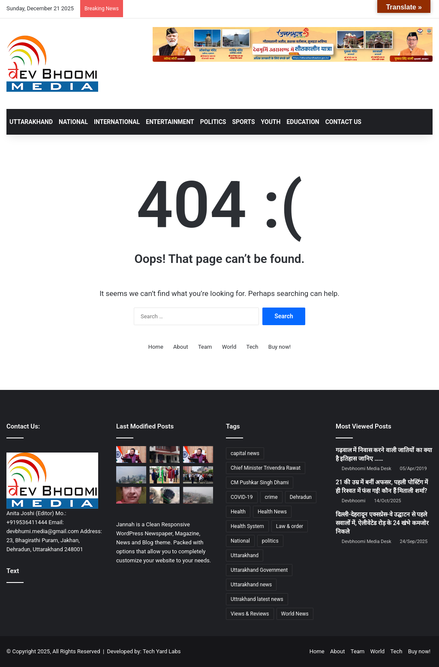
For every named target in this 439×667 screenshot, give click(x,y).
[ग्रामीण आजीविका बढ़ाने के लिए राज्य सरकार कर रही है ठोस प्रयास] (198, 454)
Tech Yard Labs (162, 651)
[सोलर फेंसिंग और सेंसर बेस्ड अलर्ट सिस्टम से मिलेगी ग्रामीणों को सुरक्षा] (131, 454)
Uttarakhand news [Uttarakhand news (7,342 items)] (251, 585)
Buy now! (279, 347)
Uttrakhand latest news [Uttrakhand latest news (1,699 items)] (257, 599)
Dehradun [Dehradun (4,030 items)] (301, 497)
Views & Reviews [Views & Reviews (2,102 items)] (250, 614)
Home (155, 347)
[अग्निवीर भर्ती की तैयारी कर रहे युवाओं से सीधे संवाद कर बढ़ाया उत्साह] (165, 474)
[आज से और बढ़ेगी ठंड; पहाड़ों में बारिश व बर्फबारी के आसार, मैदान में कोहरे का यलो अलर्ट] (131, 474)
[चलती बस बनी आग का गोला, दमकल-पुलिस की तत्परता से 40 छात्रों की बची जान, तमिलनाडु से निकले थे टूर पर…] (165, 495)
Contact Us (343, 121)
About (180, 347)
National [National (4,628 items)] (240, 541)
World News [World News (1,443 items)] (295, 614)
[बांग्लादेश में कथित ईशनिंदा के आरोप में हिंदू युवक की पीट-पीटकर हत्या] (198, 474)
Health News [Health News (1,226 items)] (272, 512)
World (229, 347)
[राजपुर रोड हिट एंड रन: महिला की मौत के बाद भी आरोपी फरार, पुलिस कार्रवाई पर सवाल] (131, 495)
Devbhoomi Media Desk (366, 468)
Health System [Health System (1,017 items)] (247, 526)
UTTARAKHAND (31, 121)
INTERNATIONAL (117, 121)
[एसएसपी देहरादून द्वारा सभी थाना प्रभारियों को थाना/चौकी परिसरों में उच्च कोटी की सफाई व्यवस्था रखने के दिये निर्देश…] (165, 454)
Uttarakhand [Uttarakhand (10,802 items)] (245, 555)
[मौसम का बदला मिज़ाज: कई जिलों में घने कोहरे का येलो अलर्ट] (198, 495)
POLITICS (213, 121)
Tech (253, 347)
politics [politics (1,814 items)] (270, 541)
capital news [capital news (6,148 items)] (245, 453)
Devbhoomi (353, 501)
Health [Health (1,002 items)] (238, 512)
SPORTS (243, 121)
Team (205, 347)
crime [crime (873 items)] (271, 497)
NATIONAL (73, 121)
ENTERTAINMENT (170, 121)
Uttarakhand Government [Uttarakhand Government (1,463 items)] (259, 570)
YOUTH (271, 121)
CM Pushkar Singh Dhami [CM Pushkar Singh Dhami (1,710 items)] (260, 483)
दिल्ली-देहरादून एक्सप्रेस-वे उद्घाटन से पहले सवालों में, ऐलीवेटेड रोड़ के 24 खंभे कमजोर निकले (382, 522)
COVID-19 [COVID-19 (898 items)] (242, 497)
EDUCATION (302, 121)
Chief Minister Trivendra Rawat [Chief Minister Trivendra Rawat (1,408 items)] (266, 468)
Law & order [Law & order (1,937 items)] (289, 526)
